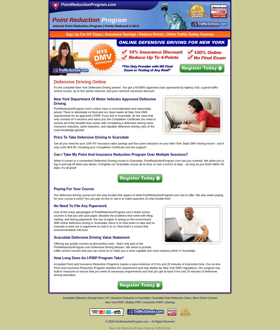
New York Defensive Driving (125, 328)
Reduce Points (151, 34)
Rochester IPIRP (153, 302)
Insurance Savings (120, 34)
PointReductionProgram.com (88, 4)
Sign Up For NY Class (84, 34)
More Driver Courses (205, 298)
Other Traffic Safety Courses (190, 34)
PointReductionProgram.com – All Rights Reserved (145, 321)
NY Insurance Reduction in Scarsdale (128, 298)
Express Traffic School (157, 328)
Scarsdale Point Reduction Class (171, 298)
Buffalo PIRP (133, 302)
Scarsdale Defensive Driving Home (83, 298)
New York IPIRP (114, 302)
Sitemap (170, 302)
